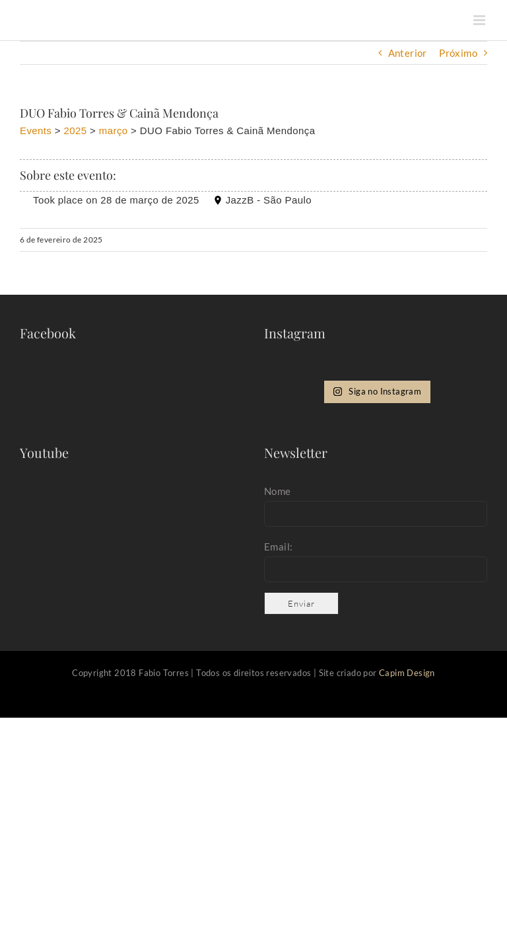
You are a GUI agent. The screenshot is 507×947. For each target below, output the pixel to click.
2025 (75, 130)
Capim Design (407, 672)
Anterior (407, 53)
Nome (277, 491)
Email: (278, 546)
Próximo (458, 53)
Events (35, 130)
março (113, 130)
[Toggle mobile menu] (480, 20)
